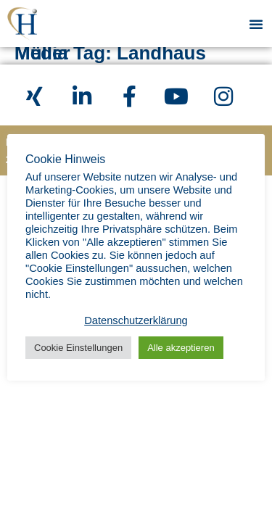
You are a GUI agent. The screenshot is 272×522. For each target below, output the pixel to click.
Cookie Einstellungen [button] (78, 347)
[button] (256, 24)
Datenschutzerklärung (136, 320)
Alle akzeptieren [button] (181, 347)
